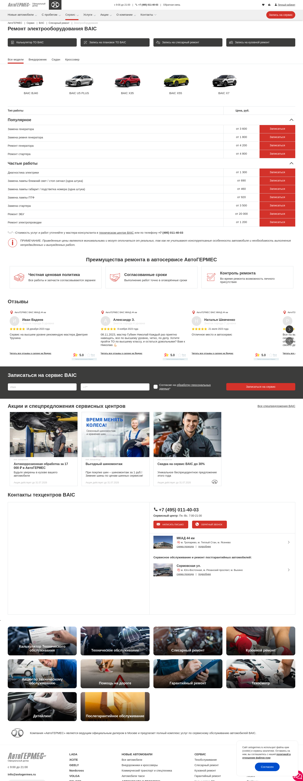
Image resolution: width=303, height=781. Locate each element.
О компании (125, 14)
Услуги (88, 14)
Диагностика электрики (23, 172)
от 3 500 (241, 205)
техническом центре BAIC (116, 232)
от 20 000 (241, 213)
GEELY (74, 765)
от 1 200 (241, 222)
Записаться (277, 128)
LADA (73, 754)
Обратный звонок (211, 524)
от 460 (241, 188)
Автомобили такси (133, 776)
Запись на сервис (281, 14)
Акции (104, 14)
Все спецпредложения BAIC (276, 406)
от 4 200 (241, 145)
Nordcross (76, 770)
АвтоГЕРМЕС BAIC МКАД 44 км (30, 312)
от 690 (241, 180)
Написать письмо (173, 524)
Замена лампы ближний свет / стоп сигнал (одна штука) (45, 180)
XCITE (73, 759)
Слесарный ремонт (207, 765)
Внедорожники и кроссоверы (140, 765)
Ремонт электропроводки (25, 222)
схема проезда (185, 546)
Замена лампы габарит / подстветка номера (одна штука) (46, 189)
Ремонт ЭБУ (16, 214)
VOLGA (74, 776)
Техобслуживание (206, 759)
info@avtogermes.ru (22, 774)
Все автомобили (132, 759)
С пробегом (50, 14)
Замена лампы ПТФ (21, 197)
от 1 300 (241, 172)
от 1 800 (241, 137)
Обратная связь (171, 4)
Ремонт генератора (21, 145)
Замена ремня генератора (25, 137)
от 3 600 (241, 128)
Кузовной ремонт (205, 770)
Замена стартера (19, 205)
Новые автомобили (21, 14)
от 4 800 (241, 153)
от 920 (241, 197)
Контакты (147, 14)
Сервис (70, 14)
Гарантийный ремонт (208, 776)
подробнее (204, 546)
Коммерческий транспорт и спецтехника (147, 770)
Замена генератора (21, 129)
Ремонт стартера (19, 154)
